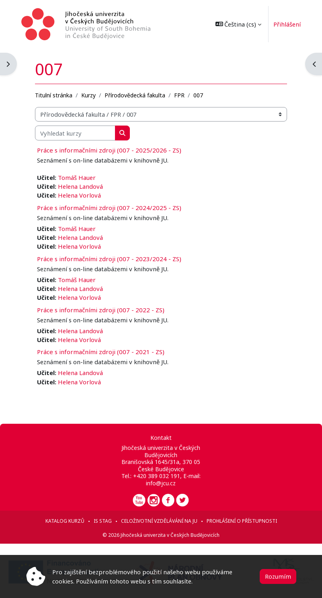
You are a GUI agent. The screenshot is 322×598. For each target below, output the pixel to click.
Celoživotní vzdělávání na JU (159, 521)
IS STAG (103, 521)
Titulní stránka (53, 95)
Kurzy (88, 95)
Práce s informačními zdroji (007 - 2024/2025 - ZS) (109, 208)
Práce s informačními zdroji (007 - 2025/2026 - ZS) (109, 150)
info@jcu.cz (161, 483)
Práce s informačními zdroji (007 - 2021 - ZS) (100, 352)
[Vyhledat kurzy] (75, 133)
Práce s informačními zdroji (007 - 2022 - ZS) (100, 310)
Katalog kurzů (64, 521)
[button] (233, 24)
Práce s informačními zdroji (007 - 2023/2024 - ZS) (109, 259)
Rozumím (278, 576)
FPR (179, 95)
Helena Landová (80, 186)
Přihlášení (282, 24)
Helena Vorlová (79, 195)
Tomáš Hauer (77, 177)
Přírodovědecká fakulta (135, 95)
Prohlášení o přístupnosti (242, 521)
